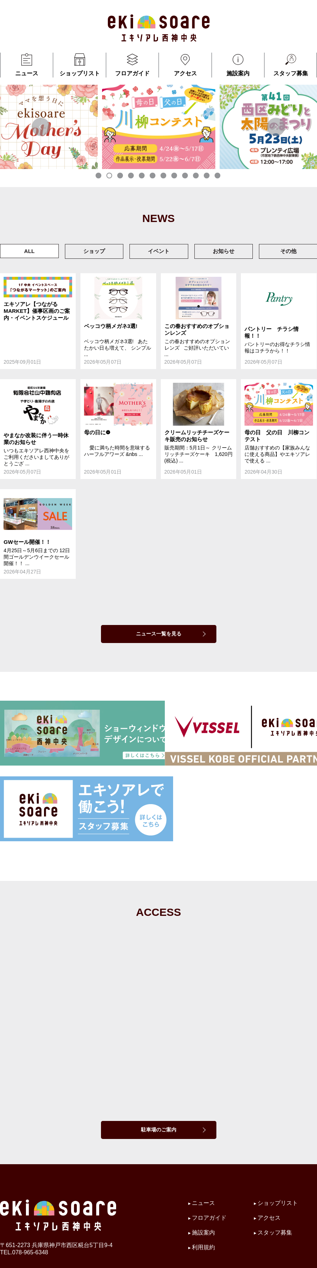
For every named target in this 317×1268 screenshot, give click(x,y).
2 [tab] (110, 176)
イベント (158, 251)
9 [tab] (185, 176)
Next (276, 127)
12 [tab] (218, 176)
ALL (29, 251)
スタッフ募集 (290, 64)
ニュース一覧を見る (158, 634)
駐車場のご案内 (158, 1129)
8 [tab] (175, 176)
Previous (41, 127)
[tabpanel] (158, 127)
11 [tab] (207, 176)
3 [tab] (120, 176)
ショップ (94, 251)
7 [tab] (164, 176)
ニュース (27, 64)
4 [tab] (131, 176)
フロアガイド (132, 64)
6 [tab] (153, 176)
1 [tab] (99, 176)
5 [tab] (142, 176)
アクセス (185, 64)
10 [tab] (196, 176)
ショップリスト (79, 64)
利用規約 (203, 1247)
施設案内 (238, 64)
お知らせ (223, 251)
